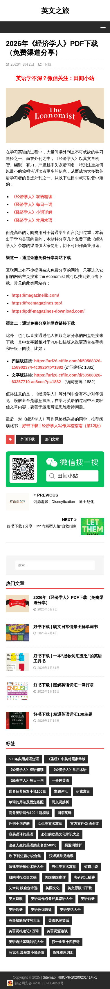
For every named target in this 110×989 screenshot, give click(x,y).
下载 (47, 64)
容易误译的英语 (21, 834)
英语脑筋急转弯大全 (24, 920)
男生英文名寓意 (64, 867)
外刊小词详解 (19, 824)
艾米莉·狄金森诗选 (23, 888)
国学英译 (64, 813)
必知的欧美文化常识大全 (60, 834)
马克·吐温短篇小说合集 (26, 953)
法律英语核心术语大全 (26, 867)
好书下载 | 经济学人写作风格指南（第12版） (62, 425)
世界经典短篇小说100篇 (27, 791)
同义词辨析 (60, 802)
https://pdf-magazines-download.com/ (48, 311)
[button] (102, 27)
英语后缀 (16, 910)
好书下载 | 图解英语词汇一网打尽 (63, 685)
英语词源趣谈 (57, 931)
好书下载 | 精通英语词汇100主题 (62, 714)
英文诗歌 (16, 899)
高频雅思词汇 (63, 953)
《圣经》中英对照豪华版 (66, 759)
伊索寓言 (83, 791)
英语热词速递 (41, 910)
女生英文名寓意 (50, 824)
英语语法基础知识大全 (26, 942)
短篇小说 (91, 867)
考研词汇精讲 (84, 877)
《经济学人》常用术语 (32, 220)
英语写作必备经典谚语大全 (52, 899)
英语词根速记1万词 (24, 931)
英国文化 (52, 888)
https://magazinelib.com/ (35, 295)
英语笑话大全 (70, 910)
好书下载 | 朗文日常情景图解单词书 (65, 626)
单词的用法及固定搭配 (26, 802)
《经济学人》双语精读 (32, 196)
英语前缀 (88, 899)
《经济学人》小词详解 (32, 212)
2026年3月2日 (22, 64)
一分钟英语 (60, 780)
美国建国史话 (55, 877)
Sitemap (49, 977)
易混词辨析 (73, 845)
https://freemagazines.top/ (37, 303)
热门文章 (52, 439)
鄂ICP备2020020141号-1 (77, 977)
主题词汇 (61, 791)
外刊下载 (28, 439)
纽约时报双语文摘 (23, 877)
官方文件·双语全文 (84, 824)
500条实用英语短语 (24, 759)
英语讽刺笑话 (58, 920)
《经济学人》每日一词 (32, 204)
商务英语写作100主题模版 (29, 813)
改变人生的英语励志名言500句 (32, 845)
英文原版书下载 (80, 888)
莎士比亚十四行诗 (66, 942)
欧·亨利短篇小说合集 (25, 856)
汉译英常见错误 (61, 856)
